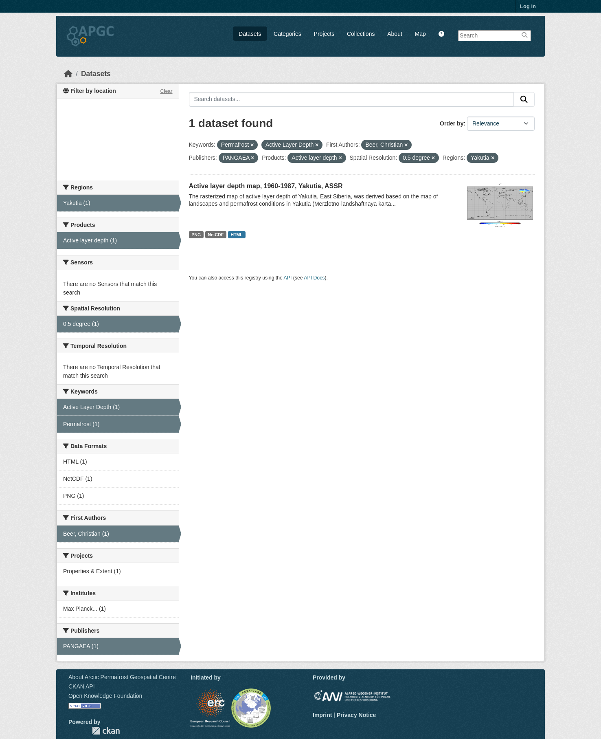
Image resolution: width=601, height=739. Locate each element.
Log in (528, 6)
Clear (166, 91)
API (288, 278)
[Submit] (524, 99)
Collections (361, 34)
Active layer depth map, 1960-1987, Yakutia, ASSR (266, 186)
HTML (237, 234)
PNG (196, 234)
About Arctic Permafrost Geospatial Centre (122, 677)
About (394, 34)
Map (420, 34)
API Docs (314, 278)
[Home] (68, 74)
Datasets (250, 34)
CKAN (106, 730)
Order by (451, 123)
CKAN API (81, 686)
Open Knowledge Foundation (105, 696)
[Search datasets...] (351, 99)
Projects (324, 34)
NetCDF (216, 234)
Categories (287, 34)
